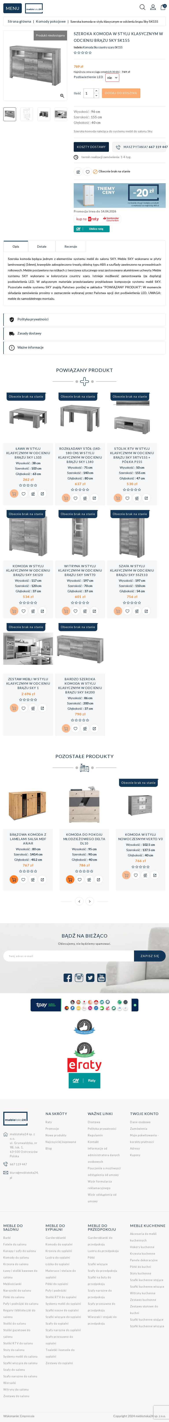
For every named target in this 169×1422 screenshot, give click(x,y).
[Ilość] (88, 93)
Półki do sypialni (57, 1284)
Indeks (78, 47)
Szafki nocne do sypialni (62, 1310)
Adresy (135, 1148)
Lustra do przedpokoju (103, 1251)
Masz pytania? (141, 147)
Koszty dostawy (91, 147)
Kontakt (93, 1142)
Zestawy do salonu (16, 1396)
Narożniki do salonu (17, 1290)
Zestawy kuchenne (143, 1299)
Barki (7, 1237)
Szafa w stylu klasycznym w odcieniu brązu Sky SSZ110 (132, 570)
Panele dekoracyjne (144, 1260)
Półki (91, 1257)
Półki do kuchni (140, 1266)
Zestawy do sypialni (59, 1363)
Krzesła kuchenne (142, 1253)
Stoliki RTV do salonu (18, 1343)
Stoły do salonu (14, 1350)
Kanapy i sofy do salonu (19, 1251)
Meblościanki (12, 1284)
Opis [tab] (16, 246)
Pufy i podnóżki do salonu (21, 1303)
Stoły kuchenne (140, 1273)
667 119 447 (18, 1164)
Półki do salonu (14, 1297)
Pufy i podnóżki (56, 1290)
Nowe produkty (56, 1135)
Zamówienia (138, 1128)
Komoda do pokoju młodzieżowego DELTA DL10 (84, 839)
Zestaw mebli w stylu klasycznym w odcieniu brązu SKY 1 (28, 683)
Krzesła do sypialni (59, 1251)
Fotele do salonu (15, 1244)
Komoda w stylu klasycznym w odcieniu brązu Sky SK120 (28, 570)
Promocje (52, 1128)
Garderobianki (56, 1237)
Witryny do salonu (16, 1389)
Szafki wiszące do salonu (20, 1363)
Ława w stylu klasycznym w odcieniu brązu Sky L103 (28, 453)
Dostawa (94, 1122)
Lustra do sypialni (58, 1257)
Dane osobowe (140, 1122)
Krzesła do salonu (16, 1264)
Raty (49, 1122)
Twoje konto (144, 1113)
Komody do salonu (16, 1257)
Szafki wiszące (98, 1264)
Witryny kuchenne (143, 1293)
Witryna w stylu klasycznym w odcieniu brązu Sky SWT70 (80, 570)
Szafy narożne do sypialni (63, 1330)
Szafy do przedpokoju (102, 1270)
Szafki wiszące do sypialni (63, 1317)
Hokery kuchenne (142, 1247)
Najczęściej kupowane (61, 1142)
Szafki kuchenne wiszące (147, 1286)
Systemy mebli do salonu (20, 1356)
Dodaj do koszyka (121, 93)
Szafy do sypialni (57, 1323)
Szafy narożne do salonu (20, 1376)
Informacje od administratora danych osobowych (104, 1155)
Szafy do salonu (14, 1369)
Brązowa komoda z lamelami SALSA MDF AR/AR (28, 839)
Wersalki (9, 1383)
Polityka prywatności (102, 1128)
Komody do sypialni (59, 1244)
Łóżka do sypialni (58, 1264)
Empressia (27, 1416)
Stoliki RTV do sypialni (61, 1297)
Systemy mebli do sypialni (63, 1303)
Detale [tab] (41, 246)
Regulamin (95, 1135)
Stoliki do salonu (14, 1323)
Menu (12, 8)
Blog (49, 1148)
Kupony (135, 1155)
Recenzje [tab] (70, 246)
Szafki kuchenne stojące (146, 1280)
